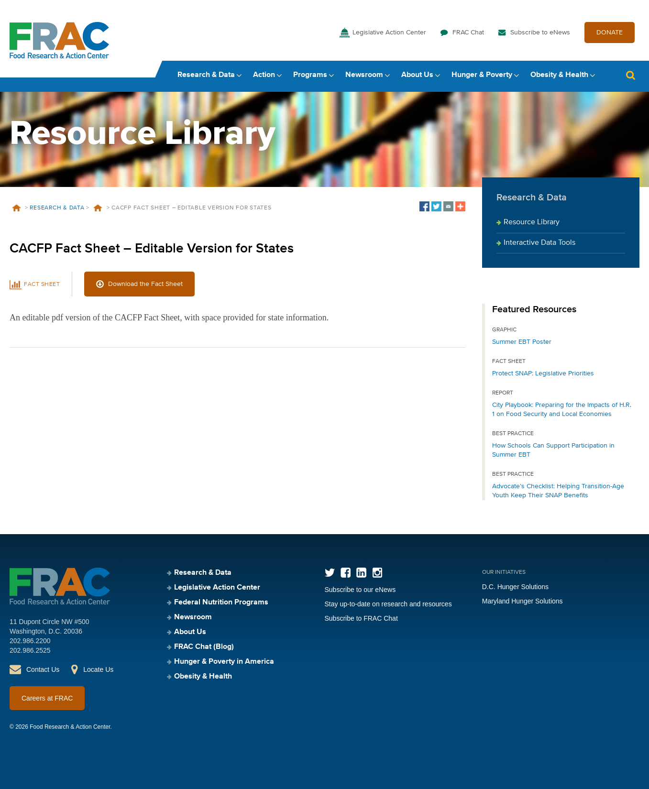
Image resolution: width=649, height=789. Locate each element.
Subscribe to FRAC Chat (361, 618)
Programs (310, 75)
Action (264, 75)
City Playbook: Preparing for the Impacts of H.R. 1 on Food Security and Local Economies (561, 409)
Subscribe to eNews (540, 32)
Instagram (377, 573)
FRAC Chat (468, 32)
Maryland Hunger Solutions (522, 601)
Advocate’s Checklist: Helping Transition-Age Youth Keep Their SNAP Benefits (558, 491)
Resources (98, 208)
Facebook (346, 573)
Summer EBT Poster (521, 342)
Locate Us (98, 669)
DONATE (609, 32)
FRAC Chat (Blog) (204, 647)
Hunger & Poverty (481, 75)
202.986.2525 (30, 650)
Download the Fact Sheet (145, 284)
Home (16, 208)
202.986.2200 (30, 641)
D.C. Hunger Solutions (515, 587)
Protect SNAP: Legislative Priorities (543, 373)
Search (630, 75)
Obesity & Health (559, 75)
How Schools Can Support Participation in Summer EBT (553, 450)
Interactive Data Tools (539, 243)
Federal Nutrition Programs (221, 602)
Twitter (330, 573)
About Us (417, 75)
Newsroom (364, 75)
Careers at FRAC (47, 698)
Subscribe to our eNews (360, 589)
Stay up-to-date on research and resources (388, 604)
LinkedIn (361, 573)
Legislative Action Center (389, 32)
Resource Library (532, 222)
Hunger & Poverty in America (224, 662)
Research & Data (206, 75)
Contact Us (42, 669)
